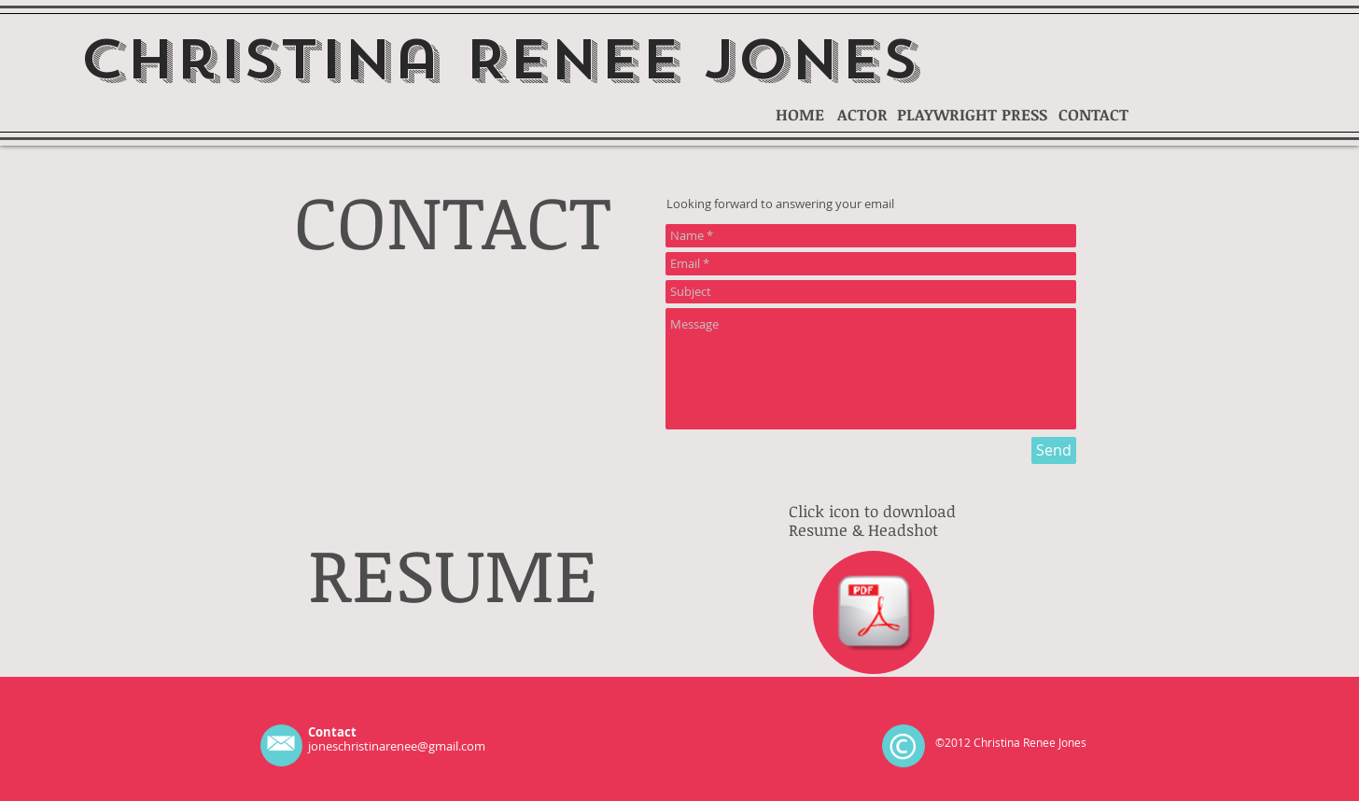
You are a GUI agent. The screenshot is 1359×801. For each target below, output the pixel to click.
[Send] (1053, 450)
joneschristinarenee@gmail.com (396, 746)
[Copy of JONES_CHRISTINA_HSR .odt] (873, 613)
